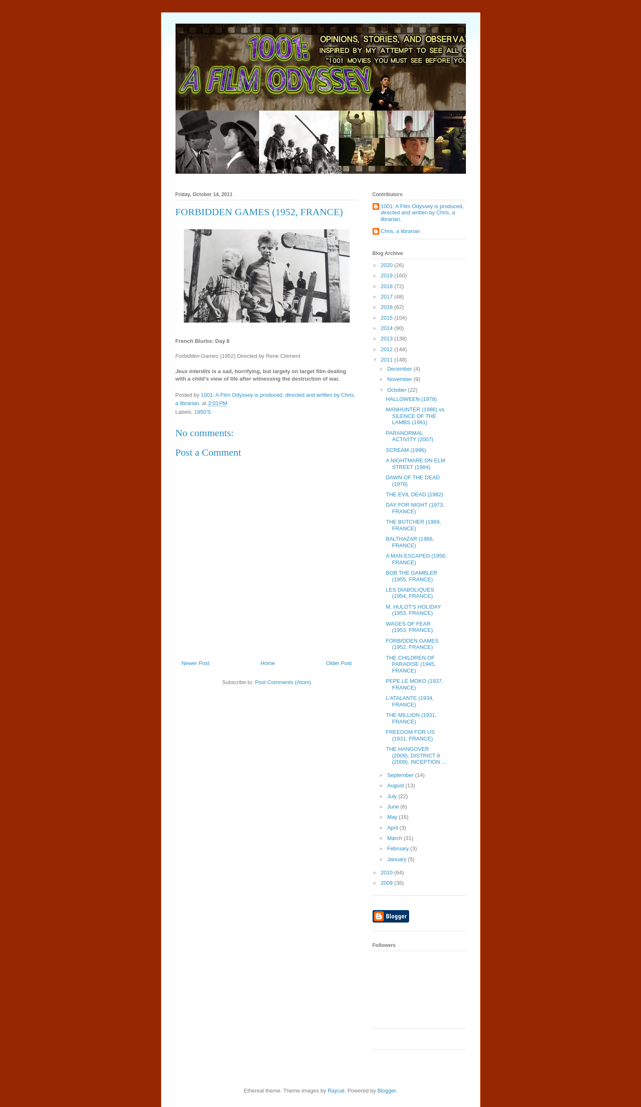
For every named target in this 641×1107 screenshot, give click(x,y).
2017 (388, 297)
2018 (388, 286)
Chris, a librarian (400, 231)
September (401, 775)
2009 (388, 883)
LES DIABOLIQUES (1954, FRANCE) (410, 593)
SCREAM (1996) (406, 450)
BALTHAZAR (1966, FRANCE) (410, 542)
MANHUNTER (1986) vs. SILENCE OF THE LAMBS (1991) (416, 415)
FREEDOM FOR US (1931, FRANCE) (410, 735)
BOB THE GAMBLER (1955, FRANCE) (411, 576)
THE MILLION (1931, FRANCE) (411, 718)
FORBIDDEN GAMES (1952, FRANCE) (412, 644)
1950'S (202, 412)
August (396, 785)
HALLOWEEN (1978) (411, 399)
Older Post (338, 663)
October (397, 390)
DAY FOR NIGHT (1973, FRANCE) (415, 508)
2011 (388, 360)
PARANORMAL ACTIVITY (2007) (409, 436)
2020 (388, 265)
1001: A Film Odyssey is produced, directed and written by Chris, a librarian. (422, 212)
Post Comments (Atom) (283, 682)
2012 (388, 349)
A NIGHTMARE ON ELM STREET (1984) (415, 463)
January (397, 859)
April (393, 828)
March (395, 838)
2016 (388, 307)
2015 (388, 318)
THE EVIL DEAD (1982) (414, 494)
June (393, 807)
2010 (388, 872)
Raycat (336, 1091)
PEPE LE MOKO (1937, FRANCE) (414, 684)
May (393, 817)
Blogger (387, 1091)
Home (268, 663)
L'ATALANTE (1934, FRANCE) (410, 701)
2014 (388, 328)
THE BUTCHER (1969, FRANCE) (413, 525)
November (400, 379)
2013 (388, 338)
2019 (388, 275)
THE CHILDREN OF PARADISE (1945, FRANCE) (411, 664)
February (398, 848)
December (400, 369)
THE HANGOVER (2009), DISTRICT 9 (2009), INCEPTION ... (416, 755)
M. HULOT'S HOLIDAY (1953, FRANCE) (413, 610)
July (392, 796)
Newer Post (196, 663)
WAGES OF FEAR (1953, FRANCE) (409, 627)
